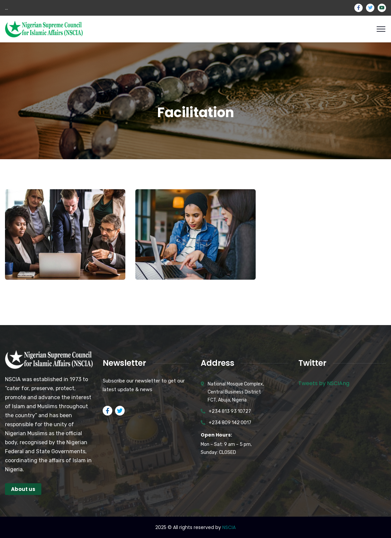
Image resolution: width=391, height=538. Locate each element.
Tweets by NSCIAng (323, 383)
